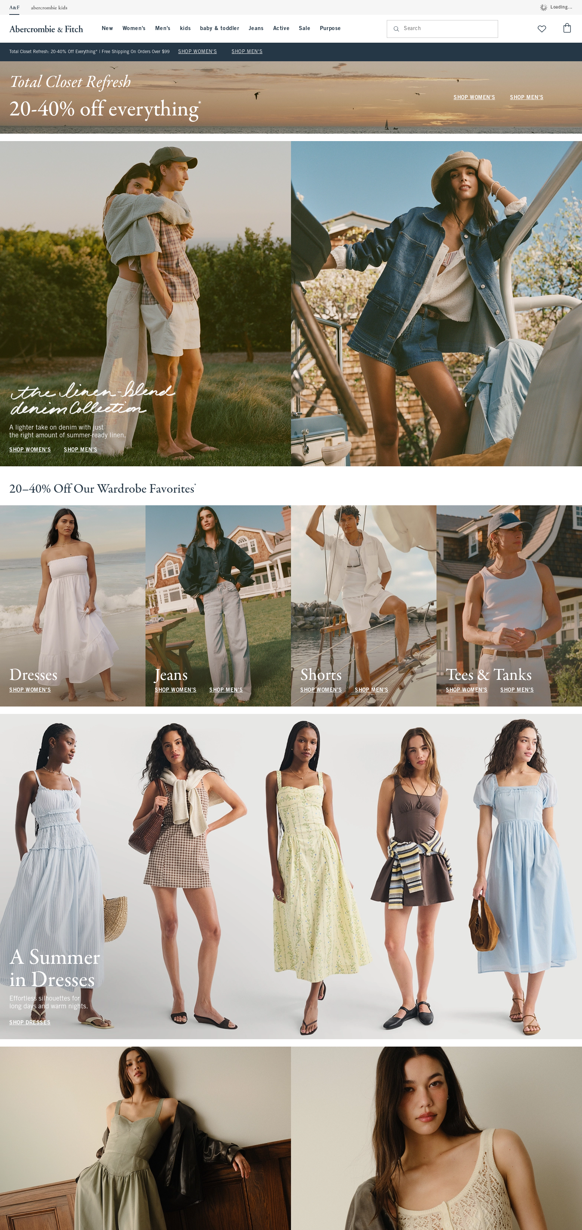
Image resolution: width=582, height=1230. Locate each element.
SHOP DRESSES (29, 1023)
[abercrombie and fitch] (49, 29)
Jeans (256, 28)
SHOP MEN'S (247, 52)
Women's (134, 28)
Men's (163, 28)
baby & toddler (219, 28)
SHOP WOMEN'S (197, 52)
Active (281, 28)
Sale (304, 28)
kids (185, 28)
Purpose (330, 28)
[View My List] (542, 29)
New (107, 28)
